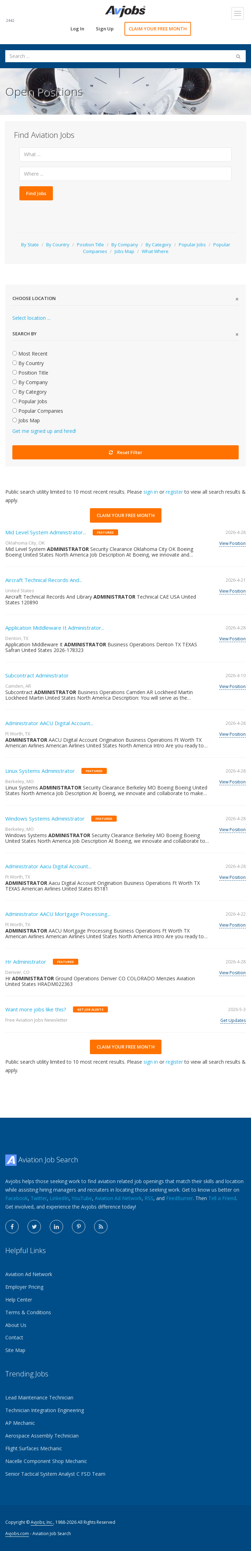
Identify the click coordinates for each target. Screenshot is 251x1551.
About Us (15, 1325)
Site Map (15, 1350)
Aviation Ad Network (118, 1198)
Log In (77, 28)
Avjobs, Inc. (42, 1522)
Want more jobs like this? (35, 1009)
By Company (124, 244)
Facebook (16, 1198)
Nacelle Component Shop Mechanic (46, 1461)
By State (30, 244)
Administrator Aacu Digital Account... (48, 866)
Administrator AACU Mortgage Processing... (58, 913)
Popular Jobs (192, 244)
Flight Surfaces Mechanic (33, 1448)
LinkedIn (59, 1198)
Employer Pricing (24, 1286)
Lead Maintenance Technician (39, 1397)
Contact (14, 1337)
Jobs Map (124, 251)
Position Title (90, 244)
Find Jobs (36, 193)
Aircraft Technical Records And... (43, 579)
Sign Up (105, 28)
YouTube (82, 1198)
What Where (155, 251)
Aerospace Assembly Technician (42, 1435)
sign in (150, 491)
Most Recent (30, 353)
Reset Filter (125, 452)
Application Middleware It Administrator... (54, 627)
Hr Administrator (25, 961)
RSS (149, 1198)
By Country (57, 244)
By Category (158, 244)
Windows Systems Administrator (45, 818)
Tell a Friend (222, 1198)
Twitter (39, 1198)
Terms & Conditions (28, 1312)
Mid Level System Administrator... (45, 532)
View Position (232, 543)
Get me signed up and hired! (44, 431)
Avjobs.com (17, 1534)
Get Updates (233, 1020)
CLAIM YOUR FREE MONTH (158, 28)
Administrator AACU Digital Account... (49, 723)
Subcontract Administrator (37, 675)
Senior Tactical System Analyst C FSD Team (55, 1473)
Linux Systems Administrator (40, 770)
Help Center (18, 1299)
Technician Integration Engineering (44, 1410)
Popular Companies (37, 410)
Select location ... (31, 318)
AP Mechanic (20, 1423)
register (174, 491)
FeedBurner (179, 1198)
